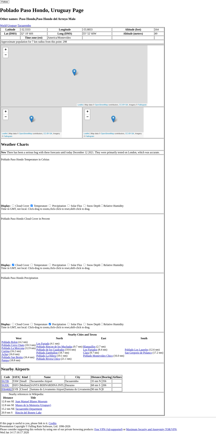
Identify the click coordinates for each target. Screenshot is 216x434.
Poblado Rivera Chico (48, 358)
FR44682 (7, 389)
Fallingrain (142, 105)
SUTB (5, 381)
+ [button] (6, 49)
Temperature (41, 205)
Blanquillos (89, 346)
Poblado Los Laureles (136, 349)
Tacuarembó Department (28, 408)
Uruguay (12, 25)
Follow (4, 2)
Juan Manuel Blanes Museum (31, 401)
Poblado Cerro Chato (13, 345)
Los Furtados (90, 349)
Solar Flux (76, 205)
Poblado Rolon (10, 342)
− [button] (6, 55)
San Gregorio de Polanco (138, 352)
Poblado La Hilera (46, 355)
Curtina (6, 351)
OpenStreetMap (101, 105)
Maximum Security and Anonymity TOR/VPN (151, 429)
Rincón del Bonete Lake (28, 412)
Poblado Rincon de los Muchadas (54, 346)
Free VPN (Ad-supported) (108, 429)
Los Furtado (42, 343)
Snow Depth (93, 205)
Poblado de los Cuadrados (50, 349)
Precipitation (59, 205)
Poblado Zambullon (47, 352)
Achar (5, 354)
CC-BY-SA (123, 105)
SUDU (5, 385)
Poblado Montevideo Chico (98, 355)
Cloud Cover (22, 205)
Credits (52, 423)
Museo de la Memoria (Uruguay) (33, 405)
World (3, 25)
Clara (86, 352)
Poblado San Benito (12, 357)
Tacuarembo (24, 25)
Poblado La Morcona (13, 348)
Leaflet (80, 105)
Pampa (5, 360)
